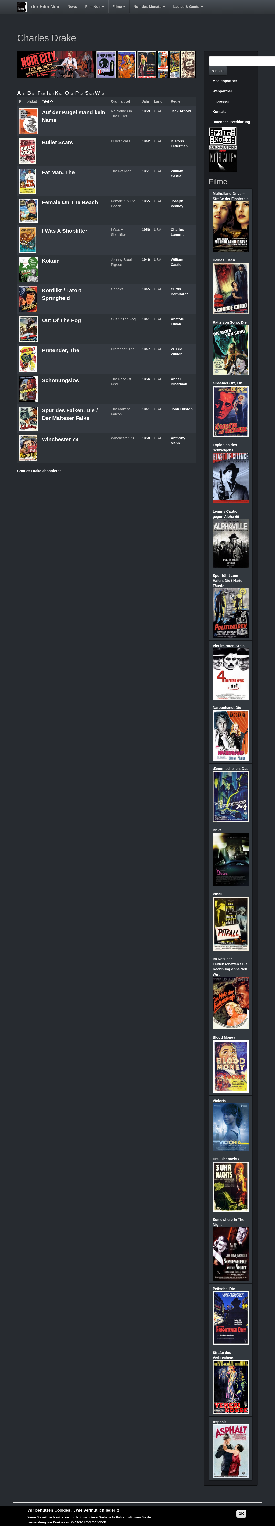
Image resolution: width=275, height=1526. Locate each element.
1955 (146, 201)
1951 (146, 171)
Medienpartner (225, 81)
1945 (146, 289)
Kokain (51, 261)
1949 (146, 259)
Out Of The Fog (61, 320)
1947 (146, 349)
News (72, 7)
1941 (146, 319)
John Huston (182, 409)
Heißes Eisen (224, 260)
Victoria (219, 1101)
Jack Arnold (181, 111)
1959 (146, 111)
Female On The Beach (70, 202)
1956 (146, 379)
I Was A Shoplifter (64, 231)
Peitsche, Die (224, 1289)
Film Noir (94, 7)
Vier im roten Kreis (229, 646)
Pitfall (218, 894)
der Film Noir (45, 6)
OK (241, 1514)
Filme (118, 7)
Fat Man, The (58, 172)
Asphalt (219, 1422)
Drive (217, 830)
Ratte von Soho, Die (230, 322)
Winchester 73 (60, 439)
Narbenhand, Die (227, 708)
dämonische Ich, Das (230, 769)
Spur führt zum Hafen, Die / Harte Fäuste (227, 580)
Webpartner (222, 91)
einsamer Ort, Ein (227, 383)
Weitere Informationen (88, 1522)
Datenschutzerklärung (231, 122)
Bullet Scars (57, 142)
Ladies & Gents (188, 7)
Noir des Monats (149, 7)
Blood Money (224, 1037)
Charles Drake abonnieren (39, 471)
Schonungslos (60, 380)
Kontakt (219, 112)
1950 (146, 229)
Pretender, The (60, 350)
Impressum (222, 101)
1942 (146, 141)
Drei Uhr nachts (226, 1159)
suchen (218, 71)
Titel (48, 101)
